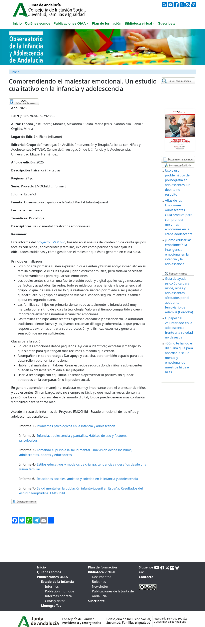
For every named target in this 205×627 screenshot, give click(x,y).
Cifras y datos (55, 601)
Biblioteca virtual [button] (138, 23)
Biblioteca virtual (101, 572)
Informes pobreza (58, 596)
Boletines (99, 581)
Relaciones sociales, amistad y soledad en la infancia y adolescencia (87, 479)
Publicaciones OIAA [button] (69, 23)
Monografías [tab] (51, 605)
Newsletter (100, 586)
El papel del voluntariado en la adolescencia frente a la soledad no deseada (179, 327)
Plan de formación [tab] (106, 23)
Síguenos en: (146, 569)
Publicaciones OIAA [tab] (52, 577)
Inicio (15, 72)
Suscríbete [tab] (167, 23)
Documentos (101, 577)
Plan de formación (102, 567)
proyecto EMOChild (51, 242)
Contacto (146, 577)
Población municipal (60, 591)
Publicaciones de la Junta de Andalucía (113, 593)
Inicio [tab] (17, 23)
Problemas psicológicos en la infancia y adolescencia (76, 426)
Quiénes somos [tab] (37, 23)
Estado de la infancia (57, 581)
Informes (52, 586)
